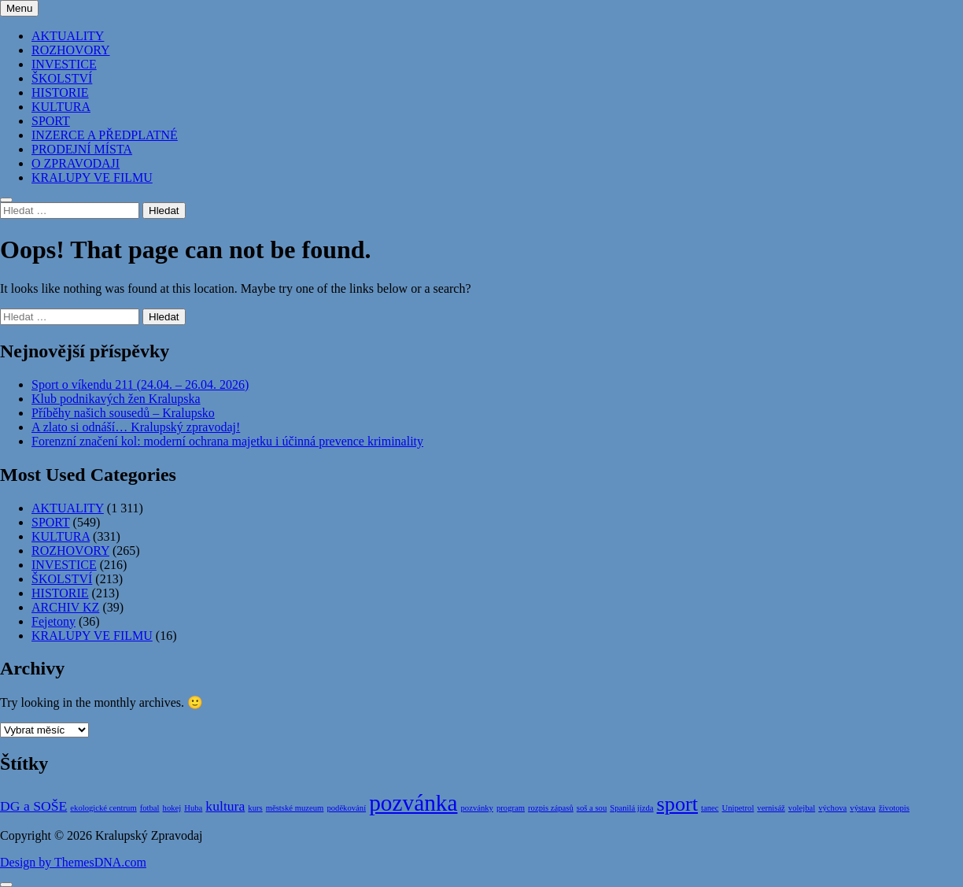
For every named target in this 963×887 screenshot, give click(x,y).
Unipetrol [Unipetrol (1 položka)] (738, 808)
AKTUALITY (67, 36)
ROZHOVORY (70, 50)
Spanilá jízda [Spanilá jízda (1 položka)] (631, 808)
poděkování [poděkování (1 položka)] (346, 808)
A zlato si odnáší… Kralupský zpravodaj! (135, 427)
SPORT (50, 121)
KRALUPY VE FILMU (92, 177)
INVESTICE (64, 64)
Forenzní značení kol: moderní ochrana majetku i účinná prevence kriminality (227, 441)
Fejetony (53, 621)
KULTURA (60, 106)
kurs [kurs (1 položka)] (255, 808)
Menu (19, 8)
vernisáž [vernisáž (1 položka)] (771, 808)
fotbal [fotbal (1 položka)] (150, 808)
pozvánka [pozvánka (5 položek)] (413, 802)
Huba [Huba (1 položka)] (193, 808)
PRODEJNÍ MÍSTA (81, 149)
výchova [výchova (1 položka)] (832, 808)
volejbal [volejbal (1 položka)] (801, 808)
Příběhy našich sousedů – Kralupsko (123, 412)
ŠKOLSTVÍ (61, 78)
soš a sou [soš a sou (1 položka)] (592, 808)
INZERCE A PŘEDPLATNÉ (104, 135)
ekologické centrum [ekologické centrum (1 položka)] (103, 808)
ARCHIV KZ (65, 607)
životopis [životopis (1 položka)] (894, 808)
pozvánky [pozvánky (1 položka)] (477, 808)
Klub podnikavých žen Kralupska (116, 398)
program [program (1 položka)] (510, 808)
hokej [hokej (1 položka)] (172, 808)
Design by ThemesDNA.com (73, 862)
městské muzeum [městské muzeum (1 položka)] (295, 808)
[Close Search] (6, 200)
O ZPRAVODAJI (75, 163)
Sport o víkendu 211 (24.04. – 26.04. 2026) (140, 384)
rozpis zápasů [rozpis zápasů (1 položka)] (551, 808)
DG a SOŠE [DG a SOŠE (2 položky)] (33, 806)
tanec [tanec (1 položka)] (709, 808)
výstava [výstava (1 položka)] (863, 808)
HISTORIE (60, 92)
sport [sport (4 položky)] (677, 804)
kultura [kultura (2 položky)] (225, 806)
